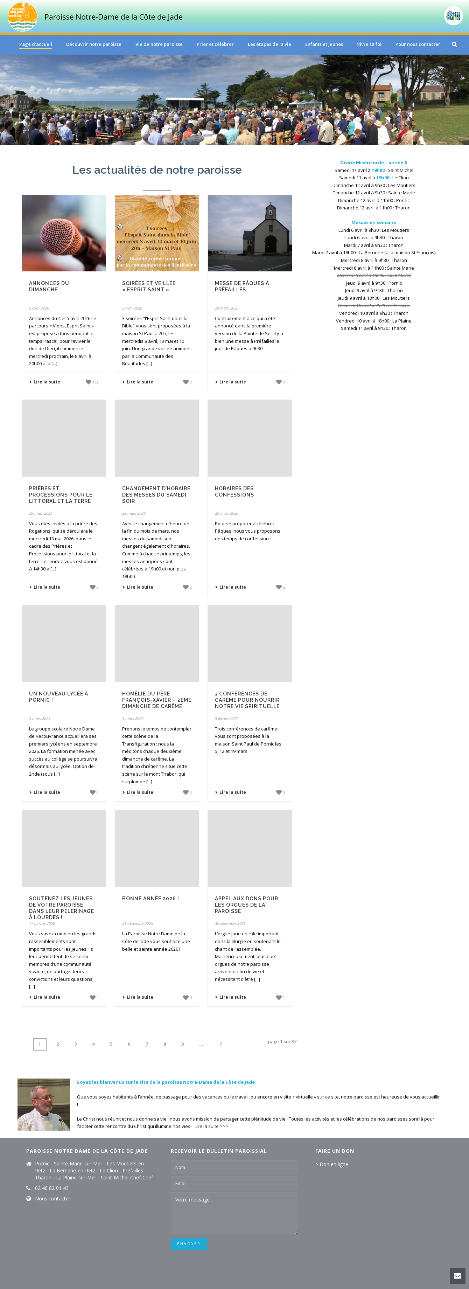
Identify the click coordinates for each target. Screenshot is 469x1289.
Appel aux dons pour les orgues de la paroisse (246, 905)
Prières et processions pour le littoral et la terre (60, 495)
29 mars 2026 (226, 308)
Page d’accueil (35, 44)
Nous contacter (52, 1199)
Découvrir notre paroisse (93, 44)
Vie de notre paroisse (159, 44)
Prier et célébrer (215, 44)
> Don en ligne (331, 1164)
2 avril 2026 (132, 308)
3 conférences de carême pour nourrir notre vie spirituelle (247, 700)
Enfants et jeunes (324, 44)
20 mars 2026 (226, 513)
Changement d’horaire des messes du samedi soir (156, 495)
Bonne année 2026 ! (150, 898)
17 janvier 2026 (42, 923)
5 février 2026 (226, 718)
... (201, 1044)
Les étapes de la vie (269, 44)
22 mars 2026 (134, 513)
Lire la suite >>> (211, 1126)
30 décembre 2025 (230, 923)
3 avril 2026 (39, 308)
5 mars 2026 (39, 718)
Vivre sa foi (369, 44)
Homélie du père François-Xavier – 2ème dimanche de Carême (156, 700)
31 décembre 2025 (137, 923)
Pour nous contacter (418, 44)
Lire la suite (44, 382)
